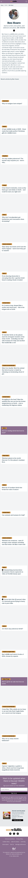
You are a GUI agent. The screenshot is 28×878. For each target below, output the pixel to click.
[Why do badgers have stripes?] (14, 90)
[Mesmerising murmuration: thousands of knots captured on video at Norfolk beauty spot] (14, 556)
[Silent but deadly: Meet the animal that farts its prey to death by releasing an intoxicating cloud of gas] (14, 355)
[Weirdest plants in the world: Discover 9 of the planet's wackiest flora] (14, 445)
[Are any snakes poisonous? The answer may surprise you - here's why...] (14, 145)
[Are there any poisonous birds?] (14, 615)
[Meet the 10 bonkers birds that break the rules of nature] (14, 474)
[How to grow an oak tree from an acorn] (14, 668)
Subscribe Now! (17, 820)
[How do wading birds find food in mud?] (14, 417)
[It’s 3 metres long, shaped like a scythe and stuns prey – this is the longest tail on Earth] (14, 292)
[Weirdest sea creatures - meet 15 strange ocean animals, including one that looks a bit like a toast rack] (14, 527)
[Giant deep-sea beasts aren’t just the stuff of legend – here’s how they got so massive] (14, 233)
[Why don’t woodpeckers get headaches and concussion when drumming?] (14, 204)
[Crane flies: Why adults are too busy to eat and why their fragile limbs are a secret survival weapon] (14, 696)
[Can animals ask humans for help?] (14, 502)
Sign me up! (14, 793)
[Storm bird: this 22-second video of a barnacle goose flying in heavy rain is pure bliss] (14, 586)
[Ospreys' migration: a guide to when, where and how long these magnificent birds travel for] (14, 753)
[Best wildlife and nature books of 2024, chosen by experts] (14, 641)
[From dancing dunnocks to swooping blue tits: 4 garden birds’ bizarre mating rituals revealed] (14, 263)
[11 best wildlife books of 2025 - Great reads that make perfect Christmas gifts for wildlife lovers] (14, 116)
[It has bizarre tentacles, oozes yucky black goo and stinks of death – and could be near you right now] (14, 174)
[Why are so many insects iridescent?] (14, 725)
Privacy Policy (21, 800)
